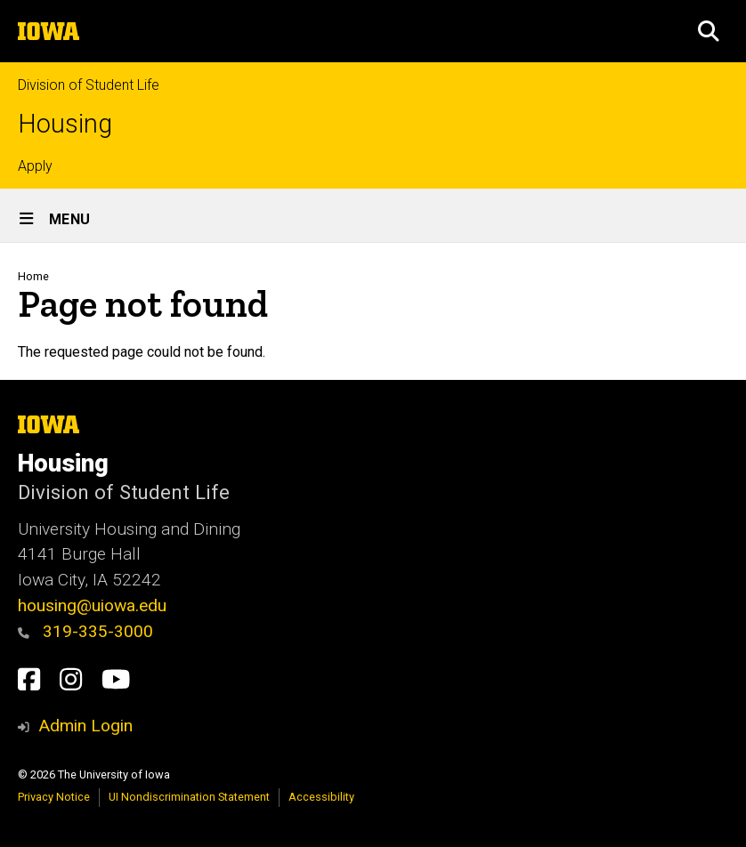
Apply (35, 165)
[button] (708, 31)
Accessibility (321, 796)
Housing (65, 124)
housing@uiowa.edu (92, 605)
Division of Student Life (88, 85)
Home (33, 276)
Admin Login (85, 725)
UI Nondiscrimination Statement (189, 796)
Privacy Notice (54, 796)
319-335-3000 (85, 631)
